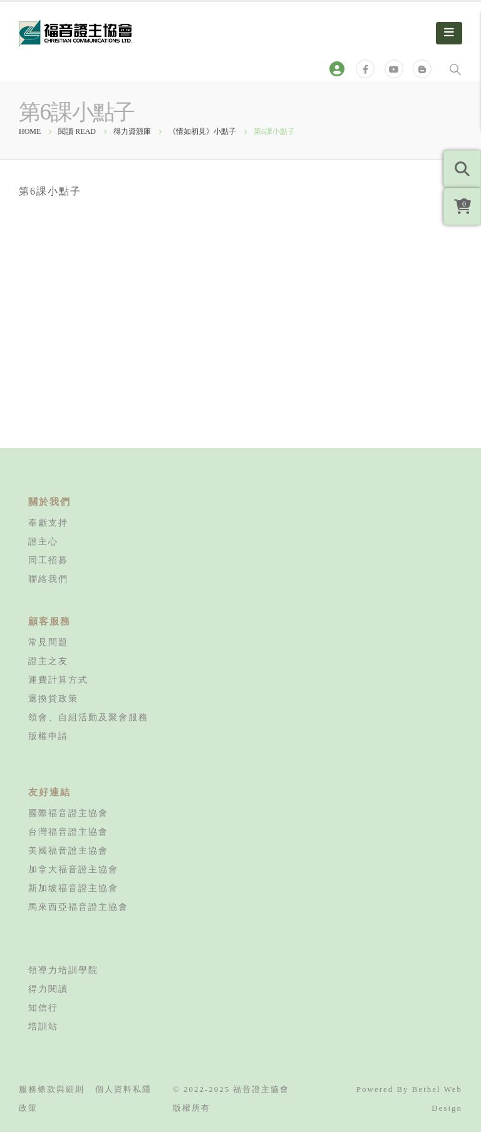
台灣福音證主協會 (68, 832)
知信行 (43, 1007)
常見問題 (48, 642)
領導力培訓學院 (63, 970)
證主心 (43, 541)
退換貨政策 (53, 698)
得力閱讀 (48, 989)
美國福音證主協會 (68, 850)
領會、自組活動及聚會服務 (88, 717)
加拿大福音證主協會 (73, 869)
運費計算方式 (58, 680)
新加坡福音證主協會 (73, 888)
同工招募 (48, 560)
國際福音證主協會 (68, 813)
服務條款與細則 (52, 1089)
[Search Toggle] (455, 69)
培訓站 (43, 1026)
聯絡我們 (48, 579)
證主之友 (48, 661)
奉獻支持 (48, 523)
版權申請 (48, 736)
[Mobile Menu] (449, 33)
